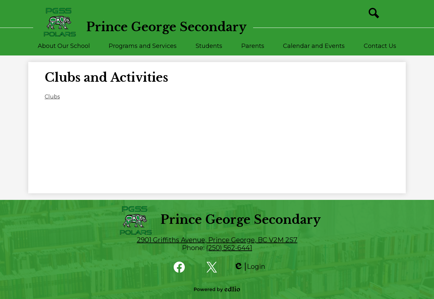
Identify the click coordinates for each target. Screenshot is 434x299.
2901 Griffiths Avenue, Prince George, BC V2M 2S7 (217, 240)
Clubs (52, 97)
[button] (63, 48)
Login (249, 267)
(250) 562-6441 (229, 248)
